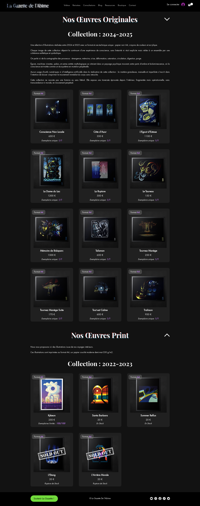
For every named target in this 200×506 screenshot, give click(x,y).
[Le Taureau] (148, 191)
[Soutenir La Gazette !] (44, 498)
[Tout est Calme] (100, 310)
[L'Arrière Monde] (100, 475)
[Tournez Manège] (148, 251)
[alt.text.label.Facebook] (160, 498)
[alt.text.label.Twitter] (168, 498)
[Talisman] (100, 251)
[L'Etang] (51, 475)
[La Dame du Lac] (51, 191)
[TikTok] (164, 498)
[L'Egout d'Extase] (148, 132)
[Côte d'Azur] (100, 132)
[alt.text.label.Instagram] (155, 498)
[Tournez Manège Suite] (52, 310)
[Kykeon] (51, 415)
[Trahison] (148, 310)
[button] (190, 4)
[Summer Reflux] (148, 415)
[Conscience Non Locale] (52, 132)
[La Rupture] (100, 191)
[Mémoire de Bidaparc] (52, 251)
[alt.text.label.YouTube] (151, 498)
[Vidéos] (66, 5)
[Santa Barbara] (100, 415)
